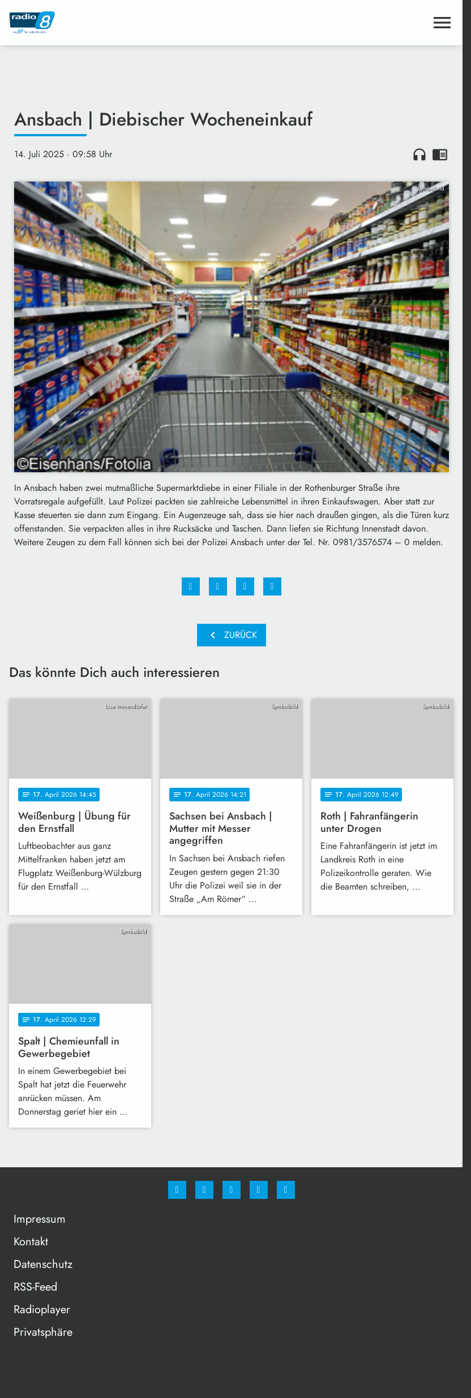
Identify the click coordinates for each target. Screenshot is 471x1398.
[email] (286, 1190)
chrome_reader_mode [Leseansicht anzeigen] (440, 154)
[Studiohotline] (259, 1190)
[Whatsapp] (231, 1190)
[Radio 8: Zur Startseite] (120, 22)
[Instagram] (204, 1190)
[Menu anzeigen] (442, 22)
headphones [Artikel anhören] (419, 154)
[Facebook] (177, 1190)
